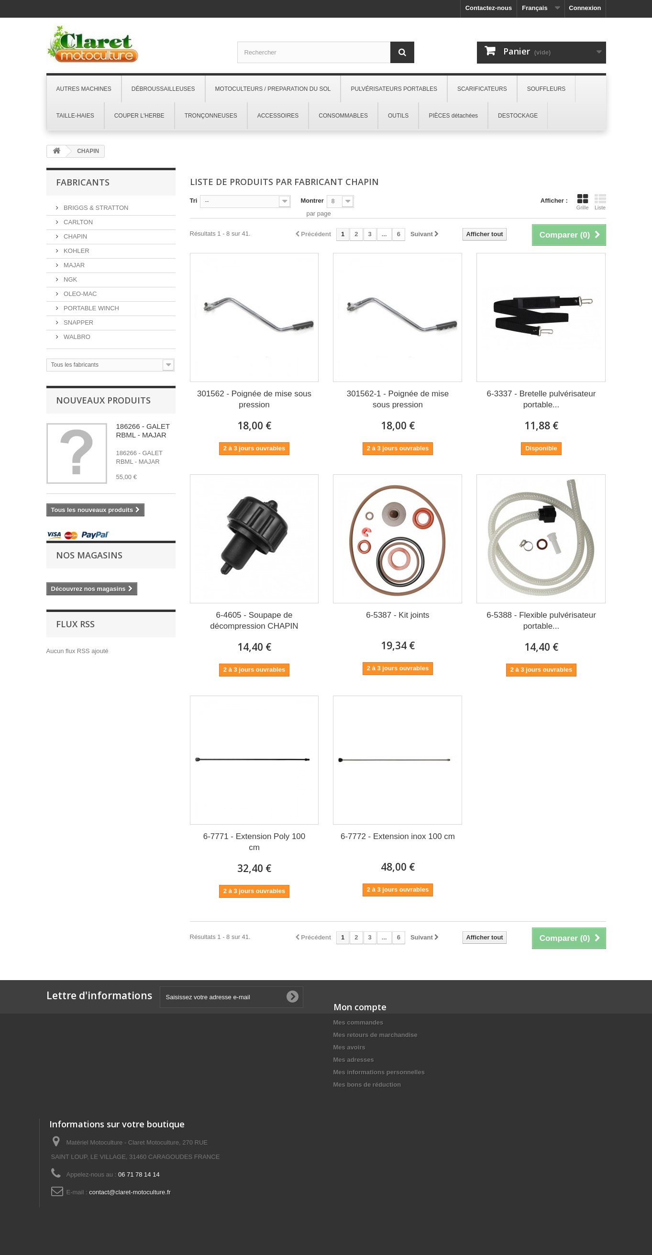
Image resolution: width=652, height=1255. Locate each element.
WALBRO (76, 336)
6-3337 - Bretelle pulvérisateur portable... (541, 399)
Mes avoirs (349, 1047)
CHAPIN (75, 236)
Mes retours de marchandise (375, 1034)
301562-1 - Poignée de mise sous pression (398, 399)
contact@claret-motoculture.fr (130, 1192)
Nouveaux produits (103, 400)
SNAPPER (78, 322)
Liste (600, 201)
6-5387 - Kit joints (397, 615)
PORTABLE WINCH (90, 308)
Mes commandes (358, 1022)
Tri (194, 200)
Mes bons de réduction (367, 1084)
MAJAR (73, 265)
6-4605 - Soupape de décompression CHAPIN (254, 621)
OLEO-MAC (79, 293)
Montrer (311, 200)
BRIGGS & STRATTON (95, 207)
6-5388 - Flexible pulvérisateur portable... (541, 621)
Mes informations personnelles (379, 1072)
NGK (69, 279)
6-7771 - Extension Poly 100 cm (254, 842)
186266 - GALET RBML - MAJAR (143, 430)
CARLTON (77, 222)
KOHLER (75, 250)
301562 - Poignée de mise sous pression (254, 399)
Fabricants (83, 182)
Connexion (585, 7)
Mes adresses (353, 1059)
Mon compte (360, 1007)
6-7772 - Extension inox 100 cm (398, 836)
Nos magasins (89, 555)
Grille (582, 201)
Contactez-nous (488, 7)
